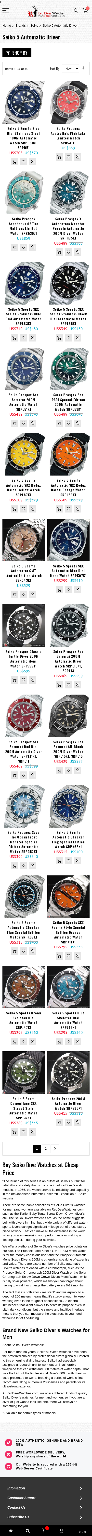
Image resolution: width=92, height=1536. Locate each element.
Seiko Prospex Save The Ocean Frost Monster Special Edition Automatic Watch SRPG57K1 (23, 842)
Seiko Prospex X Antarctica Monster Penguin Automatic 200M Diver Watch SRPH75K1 (68, 228)
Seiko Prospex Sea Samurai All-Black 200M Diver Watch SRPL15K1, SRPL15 (68, 749)
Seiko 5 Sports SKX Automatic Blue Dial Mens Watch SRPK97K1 (68, 570)
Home (6, 25)
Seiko (34, 25)
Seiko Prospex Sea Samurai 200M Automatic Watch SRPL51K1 (24, 402)
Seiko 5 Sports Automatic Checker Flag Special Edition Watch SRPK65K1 (68, 839)
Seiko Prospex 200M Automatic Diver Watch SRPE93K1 (68, 1103)
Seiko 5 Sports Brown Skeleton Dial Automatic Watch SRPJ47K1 (23, 1020)
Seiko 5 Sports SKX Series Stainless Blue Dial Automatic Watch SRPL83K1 (24, 316)
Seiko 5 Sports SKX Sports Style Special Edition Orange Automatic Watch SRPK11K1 (68, 932)
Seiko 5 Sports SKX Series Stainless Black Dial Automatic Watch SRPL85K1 (68, 316)
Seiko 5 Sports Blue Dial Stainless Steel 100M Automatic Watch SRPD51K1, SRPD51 (23, 138)
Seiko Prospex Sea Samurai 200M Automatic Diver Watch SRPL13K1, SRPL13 (68, 661)
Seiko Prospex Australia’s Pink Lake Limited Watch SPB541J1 (68, 135)
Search (76, 10)
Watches (47, 1164)
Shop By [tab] (19, 53)
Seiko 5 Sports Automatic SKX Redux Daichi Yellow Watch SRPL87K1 (23, 487)
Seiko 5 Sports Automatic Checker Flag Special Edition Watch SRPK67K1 (23, 929)
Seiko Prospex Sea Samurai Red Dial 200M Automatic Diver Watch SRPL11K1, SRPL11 (23, 751)
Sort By (54, 69)
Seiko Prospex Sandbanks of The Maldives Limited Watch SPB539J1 (23, 226)
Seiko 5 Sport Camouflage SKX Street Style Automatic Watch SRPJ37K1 (23, 1108)
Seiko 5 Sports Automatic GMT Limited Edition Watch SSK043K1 (23, 573)
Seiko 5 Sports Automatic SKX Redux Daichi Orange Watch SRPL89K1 (68, 487)
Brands (20, 25)
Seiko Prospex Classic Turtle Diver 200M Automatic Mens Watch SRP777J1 (23, 658)
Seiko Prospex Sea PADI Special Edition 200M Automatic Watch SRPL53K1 (68, 402)
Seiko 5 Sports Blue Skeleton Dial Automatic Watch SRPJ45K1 (68, 1020)
